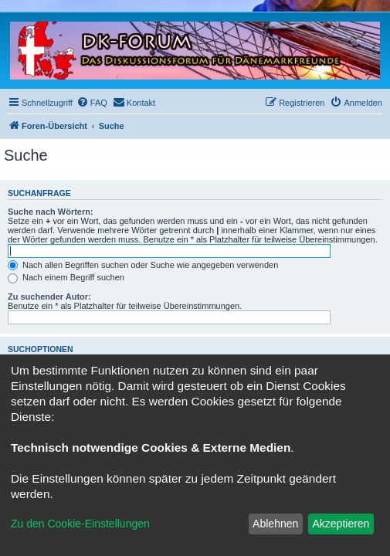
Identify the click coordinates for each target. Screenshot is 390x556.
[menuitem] (91, 102)
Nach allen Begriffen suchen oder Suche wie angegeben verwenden (143, 265)
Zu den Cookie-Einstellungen (80, 523)
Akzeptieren (340, 523)
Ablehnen (275, 523)
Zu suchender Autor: (49, 296)
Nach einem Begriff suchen (66, 277)
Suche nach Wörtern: (50, 211)
